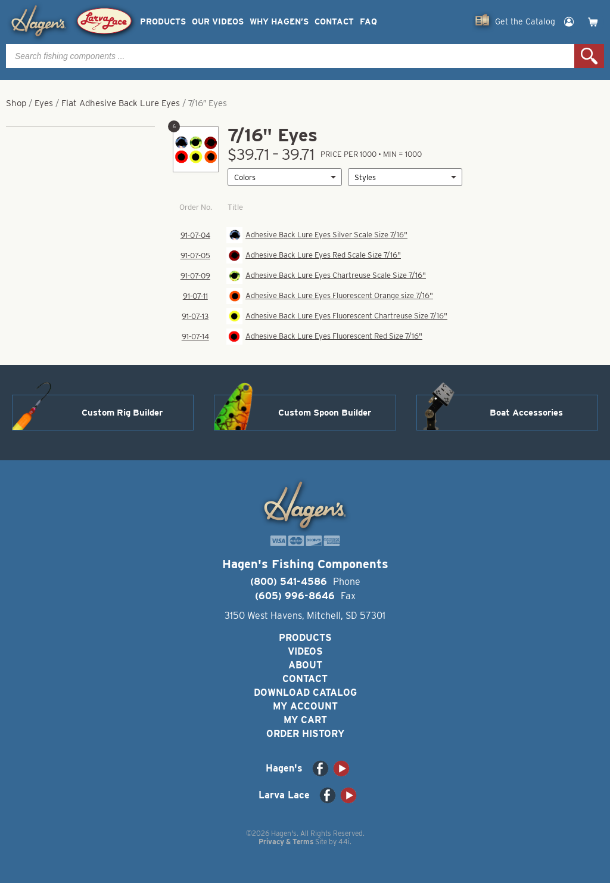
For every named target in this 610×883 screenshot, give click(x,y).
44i (344, 841)
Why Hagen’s (279, 21)
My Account (305, 706)
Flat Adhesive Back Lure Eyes (120, 103)
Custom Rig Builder (122, 412)
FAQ (368, 21)
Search (589, 56)
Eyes (44, 103)
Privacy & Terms (286, 841)
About (305, 665)
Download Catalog (305, 692)
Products (163, 21)
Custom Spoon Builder (324, 412)
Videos (305, 651)
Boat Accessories (526, 412)
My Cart (305, 720)
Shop (16, 103)
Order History (305, 733)
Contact (334, 21)
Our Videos (218, 21)
